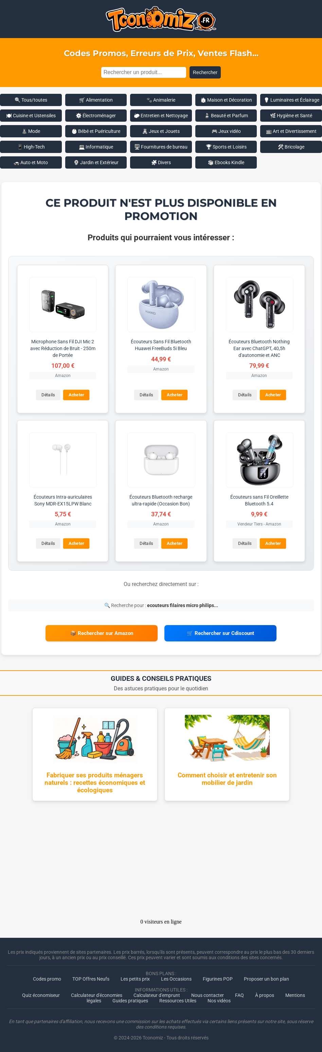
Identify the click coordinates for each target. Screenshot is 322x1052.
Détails (48, 395)
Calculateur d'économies (96, 995)
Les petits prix (135, 979)
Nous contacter (207, 995)
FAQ (239, 995)
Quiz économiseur (41, 995)
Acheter (76, 395)
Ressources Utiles (177, 1000)
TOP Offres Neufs (90, 979)
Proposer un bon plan (266, 979)
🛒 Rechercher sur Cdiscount (220, 633)
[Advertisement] (161, 862)
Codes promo (47, 979)
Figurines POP (218, 979)
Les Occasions (176, 979)
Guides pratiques (130, 1000)
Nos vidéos (219, 1000)
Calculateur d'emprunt (156, 995)
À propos (264, 995)
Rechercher (205, 72)
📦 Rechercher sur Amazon (101, 633)
